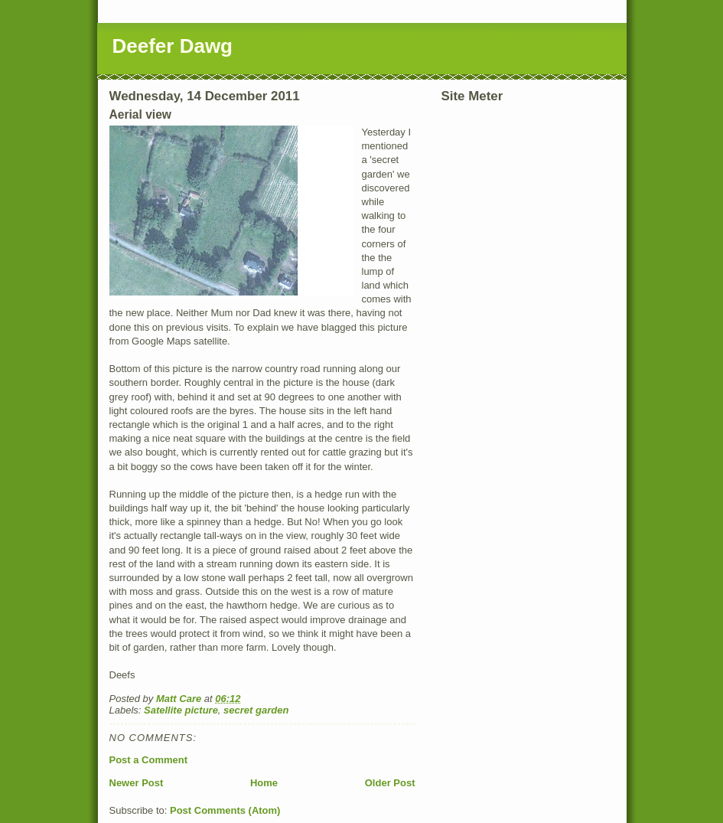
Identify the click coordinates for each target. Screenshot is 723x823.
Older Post (390, 783)
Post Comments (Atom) (225, 810)
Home (264, 783)
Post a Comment (148, 760)
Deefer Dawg (172, 45)
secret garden (255, 710)
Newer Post (136, 783)
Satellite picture (181, 710)
